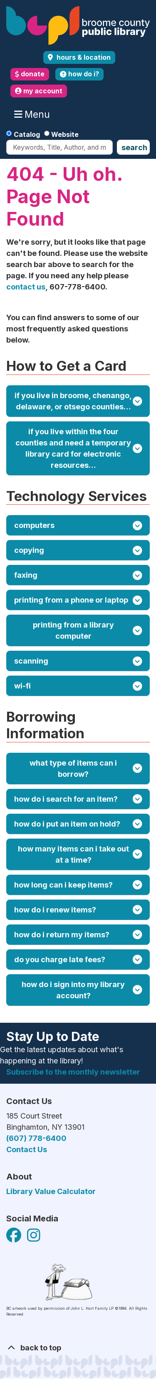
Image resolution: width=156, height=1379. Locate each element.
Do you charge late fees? (78, 959)
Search (134, 147)
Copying (78, 550)
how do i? (79, 74)
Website (65, 134)
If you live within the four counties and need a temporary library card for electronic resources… (78, 448)
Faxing (78, 575)
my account (38, 91)
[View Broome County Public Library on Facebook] (14, 1237)
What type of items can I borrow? (86, 768)
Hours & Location (83, 57)
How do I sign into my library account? (82, 990)
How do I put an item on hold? (78, 824)
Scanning (78, 661)
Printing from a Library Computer (87, 630)
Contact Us (26, 1149)
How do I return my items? (78, 934)
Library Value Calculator (51, 1191)
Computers (78, 525)
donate (30, 74)
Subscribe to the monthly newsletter (73, 1072)
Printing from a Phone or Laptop (78, 600)
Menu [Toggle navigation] (34, 114)
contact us (25, 286)
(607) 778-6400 (36, 1138)
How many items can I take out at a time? (80, 854)
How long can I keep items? (78, 885)
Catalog (27, 134)
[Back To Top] (78, 1348)
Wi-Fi (78, 686)
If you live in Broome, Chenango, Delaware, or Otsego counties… (78, 401)
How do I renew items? (78, 909)
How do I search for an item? (78, 799)
